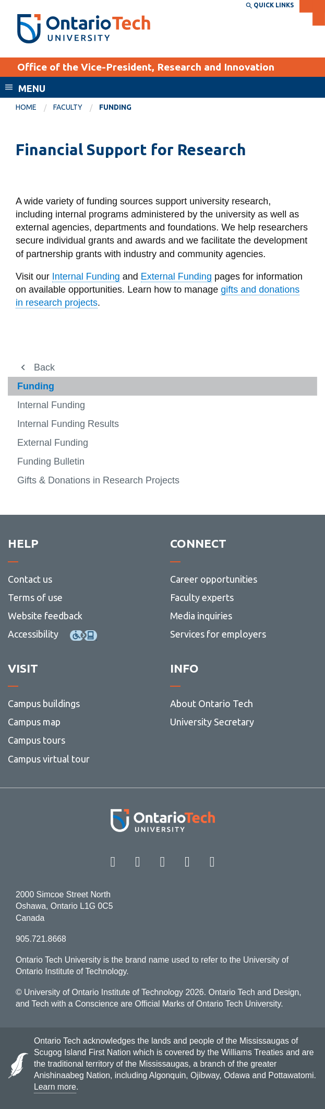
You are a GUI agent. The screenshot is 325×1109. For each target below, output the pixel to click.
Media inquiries (201, 615)
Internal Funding (86, 276)
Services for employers (218, 634)
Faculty (67, 107)
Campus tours (36, 740)
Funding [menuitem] (115, 107)
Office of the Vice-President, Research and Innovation (145, 67)
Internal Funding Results (68, 424)
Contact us (30, 579)
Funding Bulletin (51, 461)
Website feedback (45, 615)
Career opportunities (213, 579)
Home (26, 107)
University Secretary (212, 722)
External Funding (176, 276)
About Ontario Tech (211, 703)
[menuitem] (34, 107)
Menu (31, 88)
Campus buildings (44, 703)
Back (44, 367)
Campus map (34, 722)
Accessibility (33, 634)
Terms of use (35, 597)
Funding (35, 386)
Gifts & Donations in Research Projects (98, 480)
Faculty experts (202, 597)
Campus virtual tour (49, 759)
